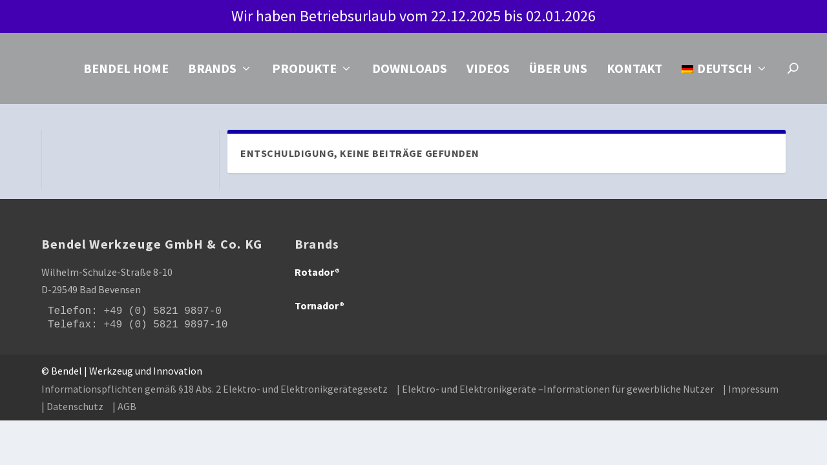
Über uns (558, 72)
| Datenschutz (72, 408)
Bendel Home (126, 72)
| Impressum (751, 391)
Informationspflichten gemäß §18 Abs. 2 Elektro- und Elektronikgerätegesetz (214, 391)
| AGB (124, 408)
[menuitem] (725, 86)
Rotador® (317, 274)
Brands (212, 72)
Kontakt (634, 72)
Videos (488, 72)
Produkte (304, 72)
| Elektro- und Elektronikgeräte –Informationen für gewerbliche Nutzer (555, 391)
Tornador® (319, 308)
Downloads (409, 72)
